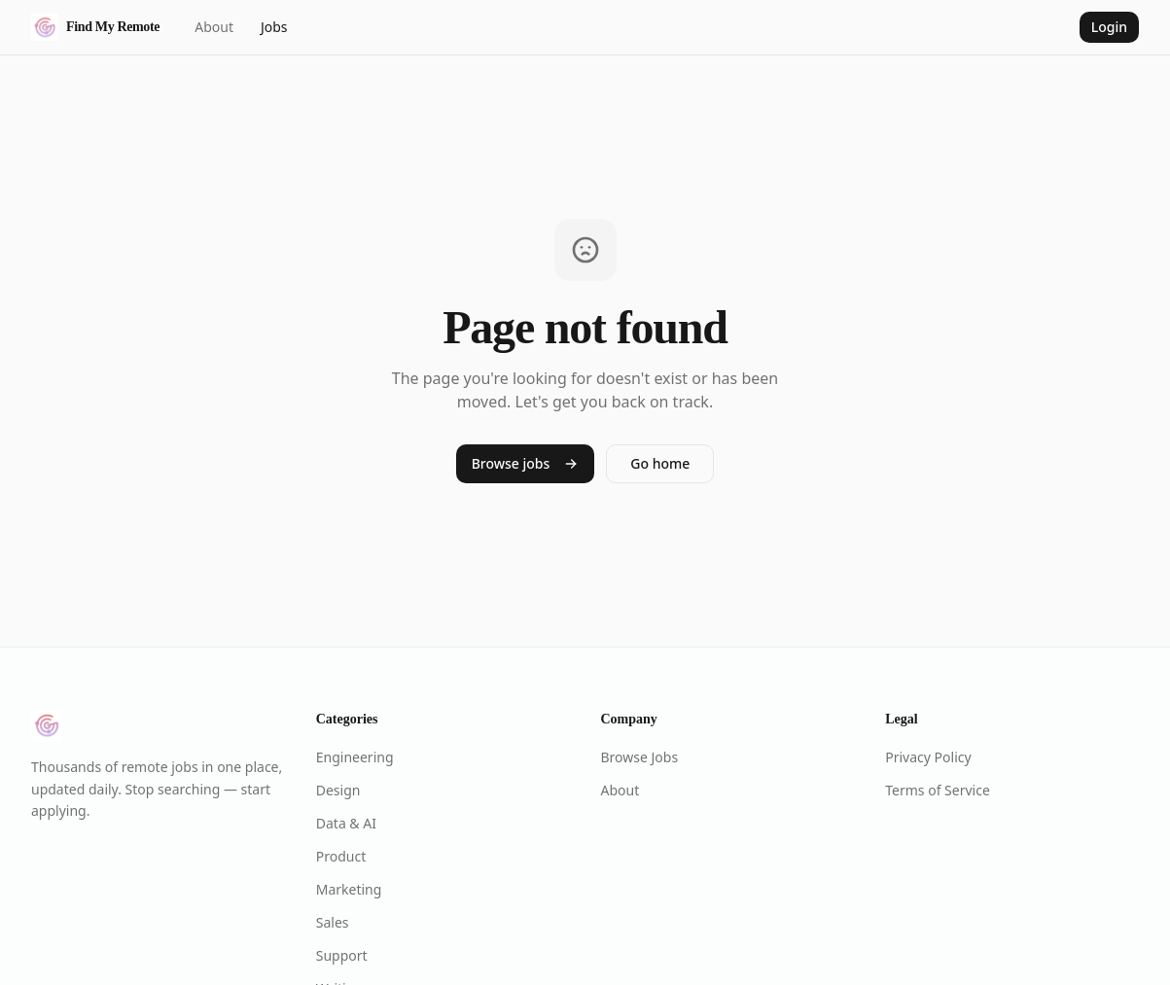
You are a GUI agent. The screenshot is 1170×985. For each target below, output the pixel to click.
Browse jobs (526, 463)
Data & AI (346, 823)
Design (338, 790)
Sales (332, 922)
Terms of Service (937, 790)
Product (341, 856)
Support (342, 955)
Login (1109, 27)
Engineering (355, 757)
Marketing (349, 889)
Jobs (274, 27)
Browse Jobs (640, 757)
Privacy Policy (928, 757)
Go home (660, 463)
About (214, 27)
